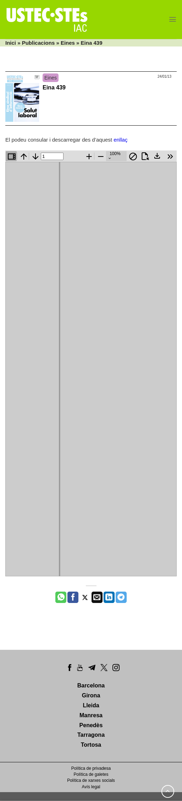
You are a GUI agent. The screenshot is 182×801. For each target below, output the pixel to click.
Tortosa (91, 745)
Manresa (91, 715)
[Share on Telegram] (121, 597)
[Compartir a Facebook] (72, 597)
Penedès (91, 725)
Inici (10, 43)
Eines (68, 43)
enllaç (120, 140)
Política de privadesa (91, 768)
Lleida (91, 705)
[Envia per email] (97, 597)
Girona (91, 695)
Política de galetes (90, 774)
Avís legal (91, 786)
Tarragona (91, 735)
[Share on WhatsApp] (60, 597)
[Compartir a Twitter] (84, 597)
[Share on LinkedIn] (109, 597)
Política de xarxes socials (91, 780)
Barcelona (91, 685)
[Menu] (173, 19)
